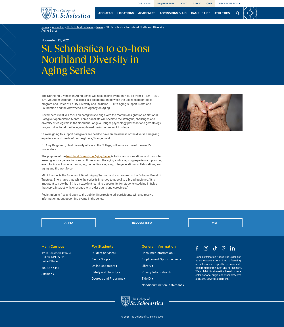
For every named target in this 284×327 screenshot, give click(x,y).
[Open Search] (237, 13)
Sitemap (46, 274)
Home (45, 27)
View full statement (217, 278)
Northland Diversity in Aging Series (88, 156)
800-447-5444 (50, 268)
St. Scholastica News (79, 27)
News (99, 27)
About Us (58, 27)
